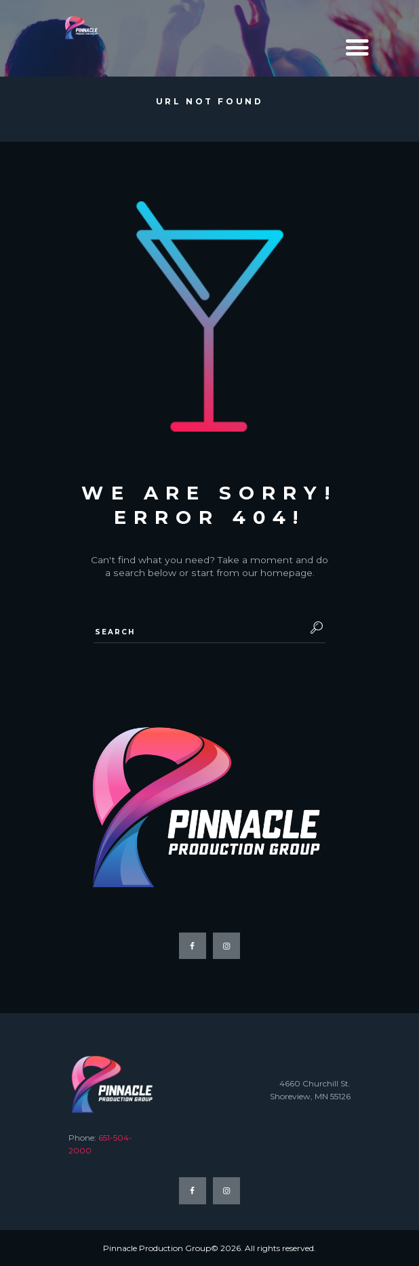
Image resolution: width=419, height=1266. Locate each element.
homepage (286, 572)
